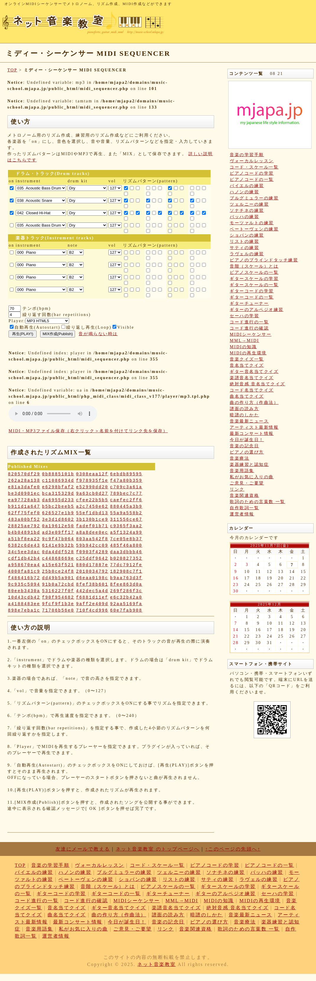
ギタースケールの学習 (254, 278)
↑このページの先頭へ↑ (233, 848)
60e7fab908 (126, 610)
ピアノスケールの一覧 (254, 272)
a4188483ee (24, 604)
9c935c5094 (24, 584)
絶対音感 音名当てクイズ (257, 384)
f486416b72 (24, 578)
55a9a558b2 (126, 513)
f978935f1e (92, 480)
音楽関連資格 (244, 495)
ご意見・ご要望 (247, 483)
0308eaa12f (92, 474)
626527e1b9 (58, 513)
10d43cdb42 (24, 597)
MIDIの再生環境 (248, 353)
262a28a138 (24, 480)
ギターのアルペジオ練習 (257, 309)
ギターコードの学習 (252, 291)
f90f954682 (58, 597)
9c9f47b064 (58, 539)
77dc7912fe (126, 565)
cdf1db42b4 (24, 558)
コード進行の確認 (249, 328)
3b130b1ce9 (92, 519)
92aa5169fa (126, 604)
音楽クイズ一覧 (247, 359)
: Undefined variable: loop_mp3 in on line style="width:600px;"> (53, 414)
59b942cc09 (92, 545)
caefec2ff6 (126, 500)
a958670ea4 (24, 565)
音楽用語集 (242, 471)
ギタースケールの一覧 (254, 285)
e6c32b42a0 (126, 597)
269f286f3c (126, 591)
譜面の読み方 (244, 409)
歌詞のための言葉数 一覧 (257, 501)
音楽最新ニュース (249, 421)
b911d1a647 (24, 506)
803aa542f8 (92, 539)
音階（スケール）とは (254, 266)
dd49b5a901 (58, 578)
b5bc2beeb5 (58, 506)
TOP (12, 70)
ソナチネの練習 (247, 210)
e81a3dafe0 (24, 487)
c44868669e (58, 558)
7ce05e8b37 (126, 539)
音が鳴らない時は (98, 334)
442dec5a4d (92, 591)
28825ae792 (24, 526)
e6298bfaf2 (58, 487)
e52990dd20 (92, 487)
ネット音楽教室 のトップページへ (158, 848)
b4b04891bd (24, 532)
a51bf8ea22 (24, 539)
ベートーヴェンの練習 (254, 229)
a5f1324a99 (126, 532)
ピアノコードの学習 (252, 173)
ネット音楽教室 (156, 964)
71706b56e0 (58, 610)
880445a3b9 (126, 506)
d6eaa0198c (92, 578)
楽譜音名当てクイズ (252, 378)
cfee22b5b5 (92, 500)
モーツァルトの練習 (252, 223)
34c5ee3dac (24, 552)
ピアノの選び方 (247, 452)
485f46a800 (126, 545)
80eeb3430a (24, 591)
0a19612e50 (58, 526)
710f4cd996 (92, 610)
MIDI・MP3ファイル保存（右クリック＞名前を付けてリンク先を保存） (88, 431)
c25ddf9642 (92, 558)
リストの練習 (244, 241)
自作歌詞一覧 (244, 508)
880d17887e (92, 565)
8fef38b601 (92, 584)
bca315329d (58, 493)
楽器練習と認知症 (249, 464)
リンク (237, 489)
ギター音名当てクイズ (254, 371)
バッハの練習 (244, 216)
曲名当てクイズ (247, 396)
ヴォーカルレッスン (252, 161)
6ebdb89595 (126, 474)
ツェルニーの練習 (249, 204)
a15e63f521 (58, 565)
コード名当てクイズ (252, 390)
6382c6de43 (24, 545)
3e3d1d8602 (58, 519)
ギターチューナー (249, 303)
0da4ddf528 (58, 552)
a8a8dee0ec (92, 532)
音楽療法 (239, 458)
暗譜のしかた (244, 415)
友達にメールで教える (83, 848)
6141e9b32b (58, 545)
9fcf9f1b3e (58, 604)
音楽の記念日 (244, 446)
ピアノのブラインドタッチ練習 (264, 260)
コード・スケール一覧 (254, 167)
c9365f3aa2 (126, 526)
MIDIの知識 (243, 347)
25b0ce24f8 (58, 571)
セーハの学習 (244, 316)
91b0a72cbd (58, 584)
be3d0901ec (24, 493)
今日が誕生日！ (247, 440)
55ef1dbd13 (92, 513)
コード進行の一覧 (249, 322)
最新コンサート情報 (252, 433)
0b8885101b (58, 474)
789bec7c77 (126, 493)
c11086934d (58, 480)
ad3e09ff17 (58, 532)
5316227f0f (58, 591)
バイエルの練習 (247, 186)
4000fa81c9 (24, 571)
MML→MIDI (244, 340)
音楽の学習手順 (247, 155)
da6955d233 (58, 500)
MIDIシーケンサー (250, 334)
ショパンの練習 (247, 235)
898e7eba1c (24, 610)
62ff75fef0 (24, 513)
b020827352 (126, 558)
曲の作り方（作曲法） (254, 402)
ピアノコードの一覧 (252, 179)
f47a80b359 (126, 480)
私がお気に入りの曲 (252, 477)
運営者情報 (242, 514)
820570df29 (24, 474)
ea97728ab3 (24, 500)
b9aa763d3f (126, 578)
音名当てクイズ (247, 365)
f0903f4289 (92, 552)
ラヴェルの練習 (247, 254)
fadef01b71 (92, 526)
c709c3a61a (126, 487)
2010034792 (92, 571)
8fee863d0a (126, 584)
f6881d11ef (92, 597)
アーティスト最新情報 (254, 427)
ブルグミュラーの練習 (254, 198)
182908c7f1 (126, 571)
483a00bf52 (24, 519)
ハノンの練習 (244, 192)
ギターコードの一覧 (252, 297)
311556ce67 (126, 519)
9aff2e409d (92, 604)
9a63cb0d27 (92, 493)
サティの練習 (244, 247)
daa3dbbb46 (126, 552)
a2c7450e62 (92, 506)
